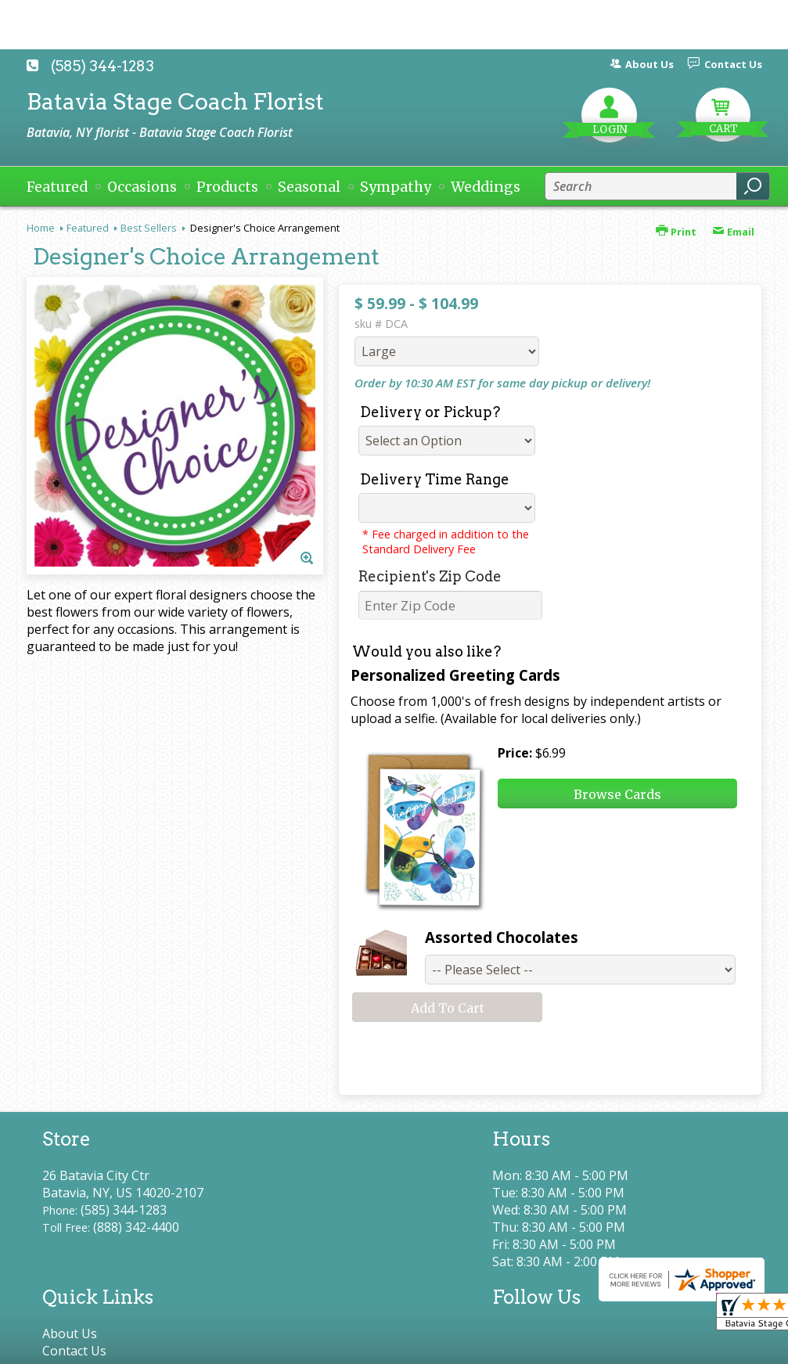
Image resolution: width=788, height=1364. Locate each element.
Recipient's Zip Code (430, 576)
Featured (88, 228)
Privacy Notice (478, 1344)
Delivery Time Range (434, 479)
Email (733, 232)
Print (676, 232)
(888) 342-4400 (136, 1227)
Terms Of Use (375, 1344)
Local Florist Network (600, 1344)
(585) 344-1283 (102, 66)
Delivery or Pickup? (430, 412)
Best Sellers (149, 228)
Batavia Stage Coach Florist (175, 101)
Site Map (708, 1344)
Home (41, 228)
